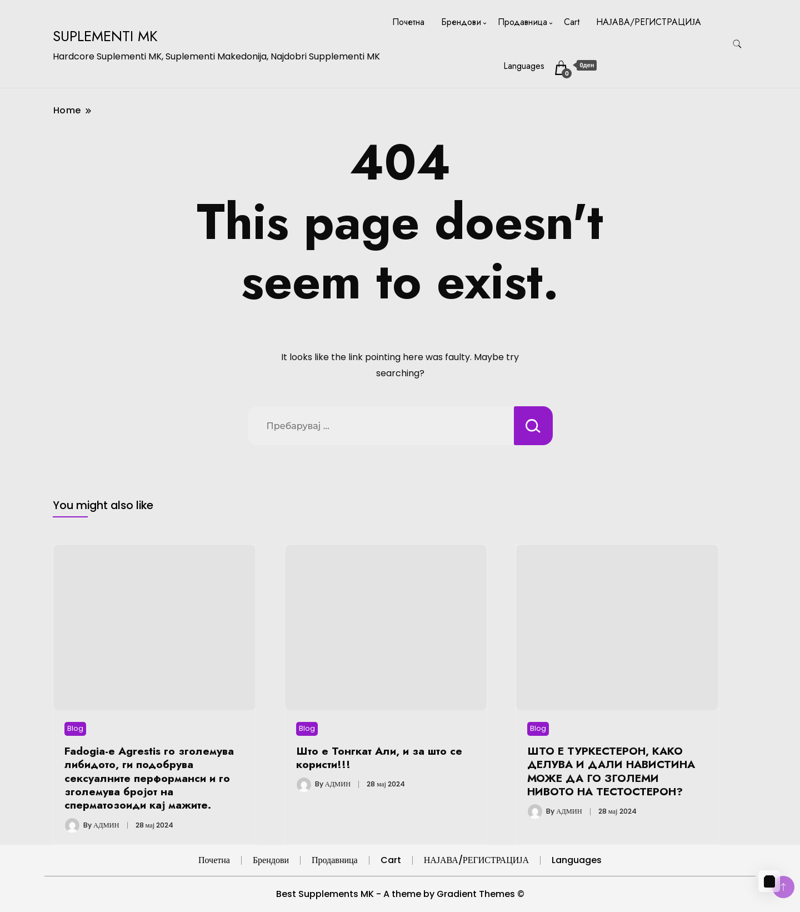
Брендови (461, 22)
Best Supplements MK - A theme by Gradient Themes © (400, 894)
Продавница (522, 22)
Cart (571, 22)
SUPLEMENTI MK (105, 36)
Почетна (408, 22)
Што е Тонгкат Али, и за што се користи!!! (379, 757)
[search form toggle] (737, 44)
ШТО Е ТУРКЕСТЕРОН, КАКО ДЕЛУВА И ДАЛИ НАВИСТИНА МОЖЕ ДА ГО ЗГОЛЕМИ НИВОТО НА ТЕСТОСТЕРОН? (611, 771)
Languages (523, 65)
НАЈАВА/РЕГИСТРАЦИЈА (648, 22)
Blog (75, 728)
